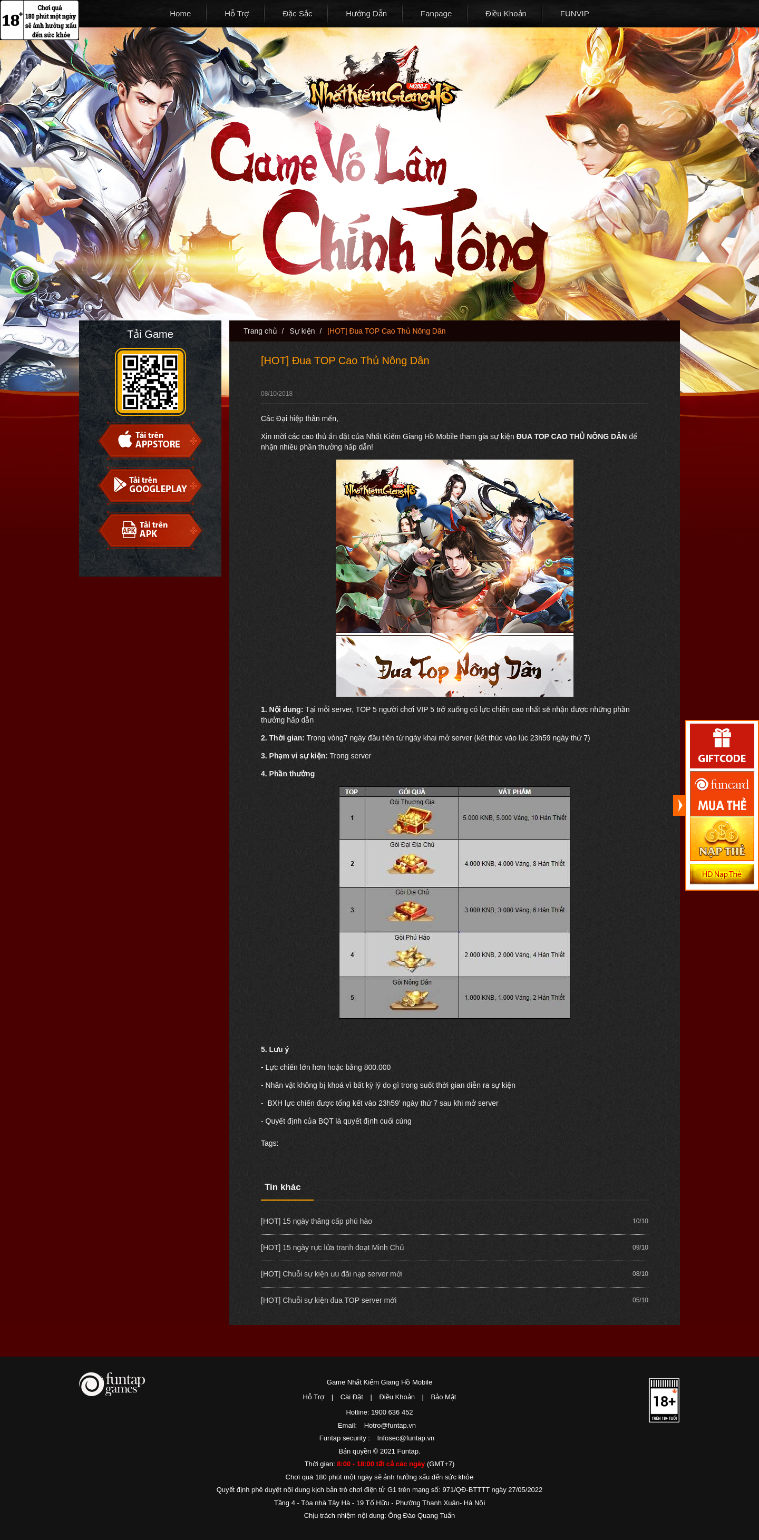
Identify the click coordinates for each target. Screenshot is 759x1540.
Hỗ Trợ (237, 13)
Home (180, 13)
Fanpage (436, 13)
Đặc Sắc (297, 13)
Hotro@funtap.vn (390, 1425)
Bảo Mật (443, 1397)
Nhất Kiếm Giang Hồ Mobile (383, 84)
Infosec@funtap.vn (406, 1438)
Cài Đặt (351, 1397)
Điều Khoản (506, 13)
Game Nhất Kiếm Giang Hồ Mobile (379, 1382)
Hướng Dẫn (366, 13)
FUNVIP (574, 13)
